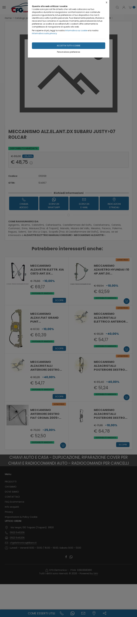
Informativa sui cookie (76, 30)
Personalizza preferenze (68, 52)
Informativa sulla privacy (44, 33)
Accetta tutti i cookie (68, 45)
